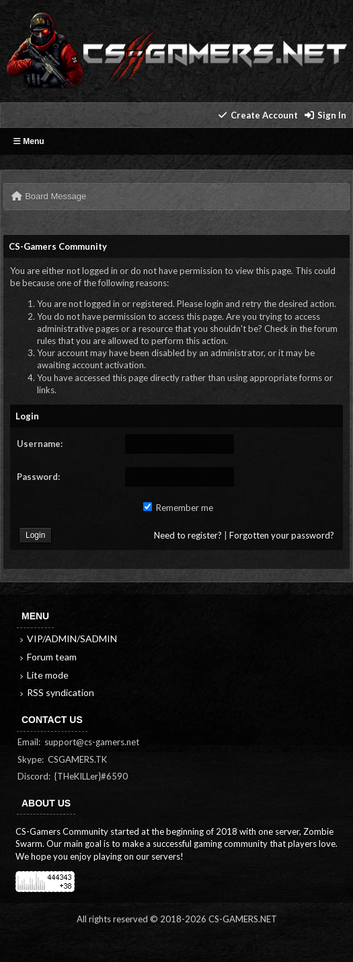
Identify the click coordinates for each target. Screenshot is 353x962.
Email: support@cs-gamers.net (78, 741)
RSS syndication (55, 692)
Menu (28, 141)
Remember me (178, 507)
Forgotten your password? (281, 535)
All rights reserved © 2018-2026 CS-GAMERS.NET (177, 919)
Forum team (47, 656)
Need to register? (188, 535)
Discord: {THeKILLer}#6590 (72, 776)
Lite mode (43, 675)
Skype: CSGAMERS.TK (62, 759)
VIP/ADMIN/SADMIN (67, 638)
